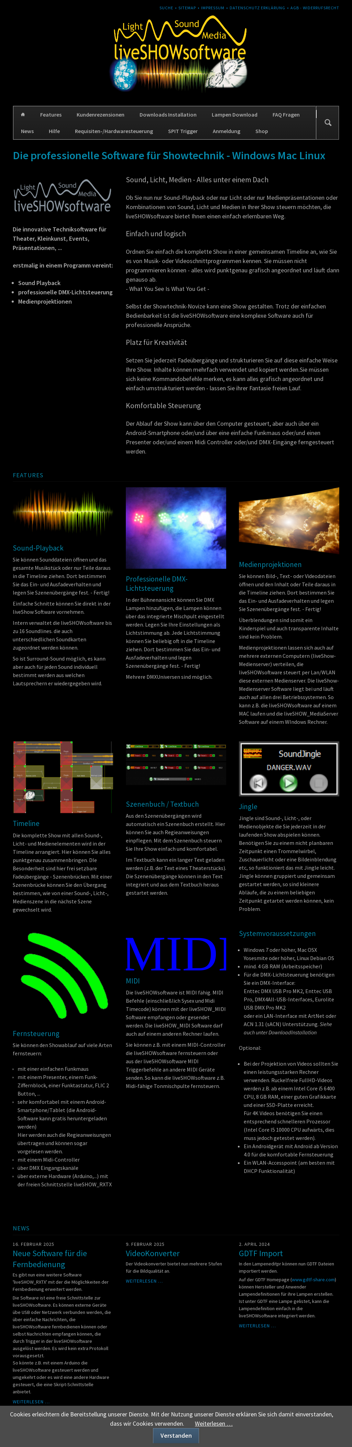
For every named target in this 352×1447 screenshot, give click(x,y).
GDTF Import (261, 1253)
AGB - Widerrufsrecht (314, 7)
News (27, 131)
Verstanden (176, 1435)
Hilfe (54, 131)
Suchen (328, 123)
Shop (261, 131)
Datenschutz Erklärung (257, 7)
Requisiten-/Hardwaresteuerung (114, 131)
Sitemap (187, 7)
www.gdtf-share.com (313, 1279)
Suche (166, 7)
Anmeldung (226, 131)
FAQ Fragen (286, 114)
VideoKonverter (152, 1253)
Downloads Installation (168, 114)
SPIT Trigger (183, 131)
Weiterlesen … (31, 1402)
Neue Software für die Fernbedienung (50, 1259)
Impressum (212, 7)
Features (51, 114)
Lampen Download (234, 114)
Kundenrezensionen (100, 114)
